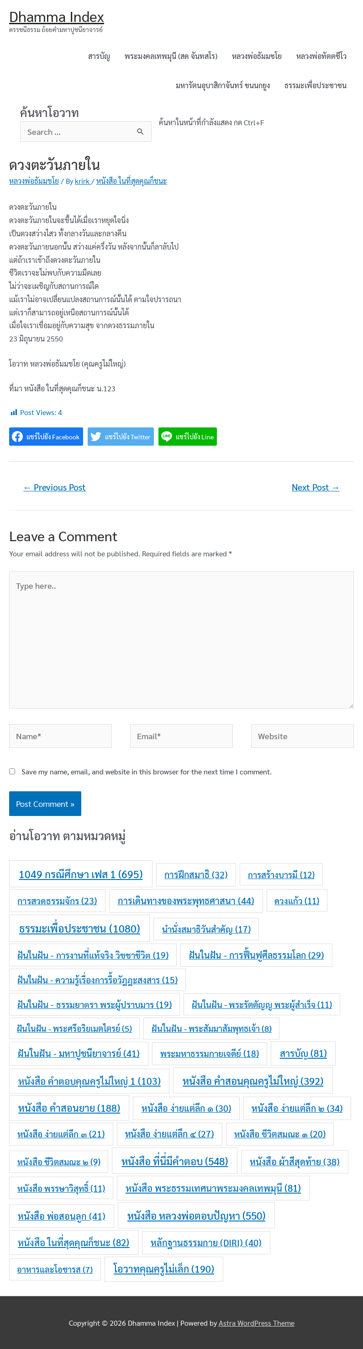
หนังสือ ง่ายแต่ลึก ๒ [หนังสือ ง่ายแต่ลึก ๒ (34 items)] (297, 1108)
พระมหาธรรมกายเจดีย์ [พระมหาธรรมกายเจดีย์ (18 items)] (209, 1053)
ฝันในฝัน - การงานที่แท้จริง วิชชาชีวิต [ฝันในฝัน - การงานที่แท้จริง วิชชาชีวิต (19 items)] (92, 954)
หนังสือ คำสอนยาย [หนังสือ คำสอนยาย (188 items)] (69, 1107)
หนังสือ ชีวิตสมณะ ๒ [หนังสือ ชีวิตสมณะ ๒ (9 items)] (58, 1161)
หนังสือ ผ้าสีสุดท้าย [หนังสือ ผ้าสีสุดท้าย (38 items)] (295, 1162)
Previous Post (54, 487)
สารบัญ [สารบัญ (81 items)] (303, 1053)
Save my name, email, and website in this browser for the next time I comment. (146, 771)
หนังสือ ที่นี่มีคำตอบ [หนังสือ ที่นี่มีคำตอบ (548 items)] (174, 1161)
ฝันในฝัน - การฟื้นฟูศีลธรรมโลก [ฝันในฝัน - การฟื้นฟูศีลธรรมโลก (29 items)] (256, 955)
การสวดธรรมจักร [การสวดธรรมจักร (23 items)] (57, 900)
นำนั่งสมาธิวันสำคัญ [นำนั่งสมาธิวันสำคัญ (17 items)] (206, 928)
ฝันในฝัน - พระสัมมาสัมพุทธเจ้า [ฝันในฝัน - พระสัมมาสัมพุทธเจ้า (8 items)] (212, 1028)
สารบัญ (99, 56)
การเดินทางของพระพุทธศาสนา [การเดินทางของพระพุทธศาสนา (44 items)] (186, 900)
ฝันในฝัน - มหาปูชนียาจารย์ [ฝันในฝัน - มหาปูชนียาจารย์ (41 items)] (79, 1053)
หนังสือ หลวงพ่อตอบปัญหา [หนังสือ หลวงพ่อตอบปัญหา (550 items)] (196, 1215)
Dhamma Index (56, 15)
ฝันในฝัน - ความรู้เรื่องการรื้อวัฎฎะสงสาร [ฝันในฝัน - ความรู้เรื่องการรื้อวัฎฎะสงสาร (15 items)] (97, 979)
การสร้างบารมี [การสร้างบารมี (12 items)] (281, 874)
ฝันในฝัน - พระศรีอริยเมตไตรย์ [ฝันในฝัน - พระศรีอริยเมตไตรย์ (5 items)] (74, 1028)
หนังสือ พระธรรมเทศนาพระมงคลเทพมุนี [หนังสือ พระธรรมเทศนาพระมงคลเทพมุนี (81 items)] (213, 1188)
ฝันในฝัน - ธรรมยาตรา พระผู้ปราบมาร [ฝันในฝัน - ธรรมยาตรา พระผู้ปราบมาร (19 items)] (94, 1004)
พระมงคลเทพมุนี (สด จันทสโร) (171, 56)
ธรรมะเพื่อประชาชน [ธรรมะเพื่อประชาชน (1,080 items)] (79, 928)
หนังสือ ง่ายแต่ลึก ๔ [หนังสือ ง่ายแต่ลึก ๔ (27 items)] (169, 1134)
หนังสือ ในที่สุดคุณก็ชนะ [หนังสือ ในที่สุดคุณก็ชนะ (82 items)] (73, 1242)
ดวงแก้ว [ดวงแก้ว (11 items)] (296, 900)
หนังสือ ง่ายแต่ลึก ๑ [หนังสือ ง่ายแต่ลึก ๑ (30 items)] (186, 1108)
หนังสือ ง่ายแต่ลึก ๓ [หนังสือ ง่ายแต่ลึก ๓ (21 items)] (61, 1133)
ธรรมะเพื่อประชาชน (315, 85)
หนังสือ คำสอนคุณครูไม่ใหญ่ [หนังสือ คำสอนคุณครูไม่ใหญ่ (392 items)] (253, 1080)
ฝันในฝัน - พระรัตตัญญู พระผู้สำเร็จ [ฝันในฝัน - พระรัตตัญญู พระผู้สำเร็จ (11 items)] (262, 1004)
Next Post (316, 487)
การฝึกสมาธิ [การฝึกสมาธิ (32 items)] (195, 874)
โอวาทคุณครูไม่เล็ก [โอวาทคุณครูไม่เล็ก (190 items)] (164, 1268)
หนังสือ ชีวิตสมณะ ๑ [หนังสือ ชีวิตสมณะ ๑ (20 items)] (280, 1133)
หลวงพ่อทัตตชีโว (321, 56)
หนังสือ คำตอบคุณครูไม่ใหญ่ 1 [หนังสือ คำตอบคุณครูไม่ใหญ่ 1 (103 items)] (89, 1081)
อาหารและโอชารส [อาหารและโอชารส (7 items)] (55, 1269)
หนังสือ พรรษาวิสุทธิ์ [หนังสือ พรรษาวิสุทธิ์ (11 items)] (61, 1188)
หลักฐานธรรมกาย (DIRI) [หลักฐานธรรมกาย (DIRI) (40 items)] (206, 1242)
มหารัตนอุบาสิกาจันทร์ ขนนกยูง (223, 85)
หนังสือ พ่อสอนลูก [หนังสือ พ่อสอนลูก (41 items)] (61, 1216)
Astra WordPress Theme (257, 1323)
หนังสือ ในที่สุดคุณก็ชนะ (131, 181)
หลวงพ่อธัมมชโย (257, 56)
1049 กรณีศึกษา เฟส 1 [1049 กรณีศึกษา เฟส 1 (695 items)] (80, 873)
